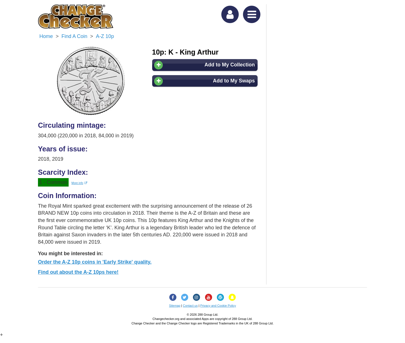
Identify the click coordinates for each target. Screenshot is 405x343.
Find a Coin (74, 36)
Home (46, 36)
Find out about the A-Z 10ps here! (78, 272)
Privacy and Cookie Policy (218, 305)
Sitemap (174, 305)
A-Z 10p (105, 36)
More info (79, 183)
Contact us (190, 305)
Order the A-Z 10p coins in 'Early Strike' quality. (95, 262)
